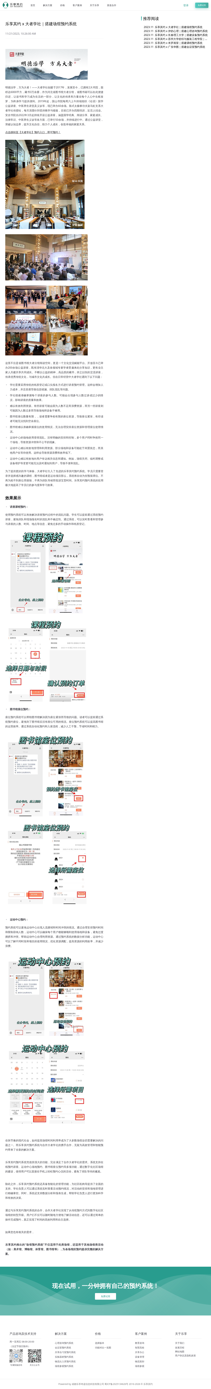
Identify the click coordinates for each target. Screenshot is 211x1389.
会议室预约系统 (63, 1347)
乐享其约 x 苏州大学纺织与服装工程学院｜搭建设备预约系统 (176, 39)
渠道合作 (111, 5)
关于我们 (179, 1342)
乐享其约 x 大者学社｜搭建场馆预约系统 (173, 27)
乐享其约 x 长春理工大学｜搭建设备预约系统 (176, 35)
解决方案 (47, 5)
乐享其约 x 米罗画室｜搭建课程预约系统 (173, 43)
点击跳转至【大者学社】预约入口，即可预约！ (33, 132)
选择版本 (99, 1342)
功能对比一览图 (103, 1347)
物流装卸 (139, 1361)
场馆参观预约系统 (64, 1366)
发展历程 (179, 1347)
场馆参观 (139, 1366)
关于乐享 (94, 5)
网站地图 (179, 1351)
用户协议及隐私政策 (185, 1355)
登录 (186, 5)
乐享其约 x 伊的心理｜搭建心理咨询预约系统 (176, 31)
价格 (62, 5)
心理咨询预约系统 (64, 1342)
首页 (32, 5)
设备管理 (139, 1356)
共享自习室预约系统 (65, 1352)
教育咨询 (139, 1342)
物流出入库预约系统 (65, 1361)
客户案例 (77, 5)
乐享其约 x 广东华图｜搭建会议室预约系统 (174, 47)
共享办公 (139, 1352)
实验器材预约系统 (64, 1356)
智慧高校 (139, 1347)
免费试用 (202, 5)
